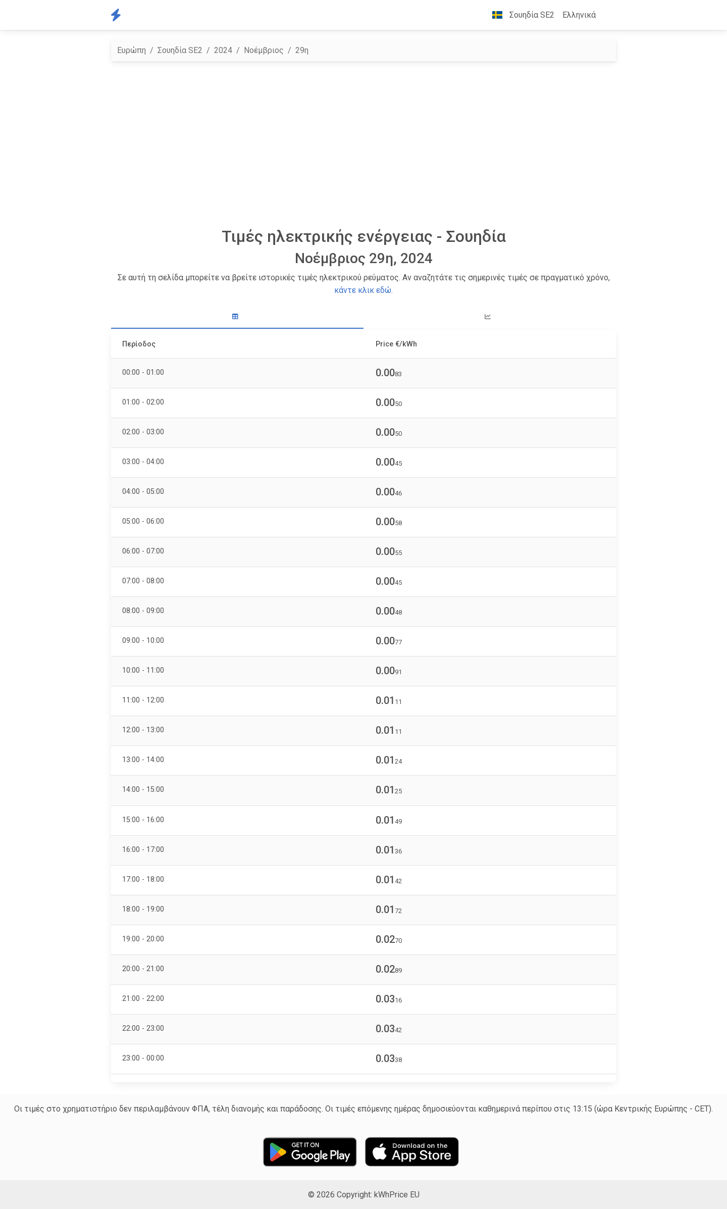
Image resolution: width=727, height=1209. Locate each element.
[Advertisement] (363, 144)
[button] (608, 15)
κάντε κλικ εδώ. (363, 290)
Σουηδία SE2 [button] (519, 15)
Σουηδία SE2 (180, 50)
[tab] (237, 317)
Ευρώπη (131, 50)
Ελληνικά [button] (579, 15)
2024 (223, 50)
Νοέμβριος (264, 50)
